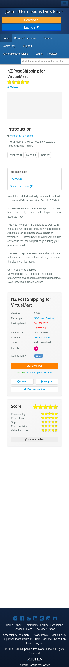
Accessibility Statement (16, 634)
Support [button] (29, 45)
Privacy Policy (40, 634)
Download (31, 20)
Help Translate (43, 639)
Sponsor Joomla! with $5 (18, 639)
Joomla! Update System (39, 372)
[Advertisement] (34, 484)
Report (31, 154)
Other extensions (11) (22, 186)
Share (45, 154)
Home (5, 38)
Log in (39, 53)
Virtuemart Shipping (21, 135)
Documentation (34, 389)
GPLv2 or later (42, 337)
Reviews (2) (16, 179)
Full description (18, 171)
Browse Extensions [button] (26, 38)
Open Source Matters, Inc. (37, 649)
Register (52, 53)
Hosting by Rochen (34, 664)
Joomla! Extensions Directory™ (34, 11)
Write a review (34, 439)
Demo (22, 381)
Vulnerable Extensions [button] (16, 53)
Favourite (15, 154)
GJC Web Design (44, 318)
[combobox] (45, 61)
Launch (31, 27)
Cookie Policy (58, 634)
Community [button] (10, 45)
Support (47, 381)
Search (48, 38)
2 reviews (12, 86)
